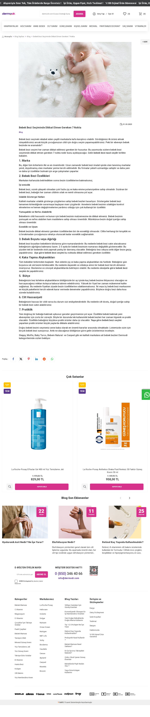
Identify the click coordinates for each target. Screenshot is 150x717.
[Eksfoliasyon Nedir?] (75, 528)
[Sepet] (142, 14)
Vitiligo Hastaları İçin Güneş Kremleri (73, 618)
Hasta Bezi (19, 676)
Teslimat (93, 633)
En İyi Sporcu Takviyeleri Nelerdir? (74, 664)
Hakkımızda (94, 642)
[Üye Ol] (110, 14)
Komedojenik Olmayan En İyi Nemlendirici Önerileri (75, 624)
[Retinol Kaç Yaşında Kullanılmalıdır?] (125, 528)
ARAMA (79, 14)
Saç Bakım (127, 26)
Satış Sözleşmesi (97, 624)
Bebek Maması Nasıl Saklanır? (73, 657)
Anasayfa (7, 37)
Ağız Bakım (25, 26)
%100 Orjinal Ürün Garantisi (97, 647)
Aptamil (43, 670)
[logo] (8, 14)
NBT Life (43, 648)
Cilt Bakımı (19, 685)
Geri (143, 38)
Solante (43, 626)
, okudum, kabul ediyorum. (29, 594)
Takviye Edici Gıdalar (23, 667)
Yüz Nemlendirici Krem (24, 689)
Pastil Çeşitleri (20, 641)
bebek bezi (50, 252)
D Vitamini (19, 630)
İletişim (93, 637)
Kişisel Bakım (80, 26)
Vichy (42, 652)
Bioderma (44, 656)
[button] (120, 497)
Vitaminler (140, 26)
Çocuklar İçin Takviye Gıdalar (23, 636)
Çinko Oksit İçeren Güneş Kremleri (75, 670)
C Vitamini (19, 621)
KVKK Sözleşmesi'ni (26, 593)
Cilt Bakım (52, 26)
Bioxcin (43, 683)
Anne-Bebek (39, 26)
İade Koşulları (95, 629)
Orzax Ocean (45, 639)
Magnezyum (20, 626)
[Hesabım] (101, 14)
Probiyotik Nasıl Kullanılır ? (75, 651)
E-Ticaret (66, 714)
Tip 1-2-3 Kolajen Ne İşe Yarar (74, 638)
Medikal (93, 26)
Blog (29, 37)
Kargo (92, 620)
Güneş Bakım (65, 26)
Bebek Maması (21, 617)
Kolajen (18, 681)
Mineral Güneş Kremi (23, 654)
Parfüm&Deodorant (110, 26)
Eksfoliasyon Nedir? (63, 554)
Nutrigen (43, 643)
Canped (43, 674)
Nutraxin (43, 635)
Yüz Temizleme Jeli (22, 659)
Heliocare (43, 621)
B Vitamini (19, 672)
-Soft (60, 714)
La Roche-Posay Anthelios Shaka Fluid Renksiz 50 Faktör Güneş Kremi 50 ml (112, 471)
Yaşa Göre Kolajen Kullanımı (72, 683)
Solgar (42, 630)
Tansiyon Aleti (20, 650)
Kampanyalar (11, 26)
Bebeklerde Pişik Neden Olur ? (74, 677)
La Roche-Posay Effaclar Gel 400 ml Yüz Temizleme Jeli (37, 469)
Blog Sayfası (19, 37)
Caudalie (43, 661)
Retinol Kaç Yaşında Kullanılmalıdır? (122, 554)
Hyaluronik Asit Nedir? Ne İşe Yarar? (22, 554)
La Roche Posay (46, 617)
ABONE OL (41, 586)
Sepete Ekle (42, 487)
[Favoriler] (126, 14)
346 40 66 (68, 585)
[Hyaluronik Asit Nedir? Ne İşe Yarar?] (25, 528)
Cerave (42, 665)
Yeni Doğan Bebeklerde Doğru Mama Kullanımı (74, 631)
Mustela (43, 678)
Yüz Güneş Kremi (21, 663)
